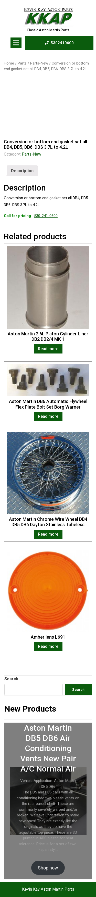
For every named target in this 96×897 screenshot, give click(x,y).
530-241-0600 (46, 215)
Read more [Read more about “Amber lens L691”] (48, 646)
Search (11, 678)
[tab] (16, 42)
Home (9, 63)
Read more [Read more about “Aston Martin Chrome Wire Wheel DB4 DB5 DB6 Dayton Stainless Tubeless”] (48, 534)
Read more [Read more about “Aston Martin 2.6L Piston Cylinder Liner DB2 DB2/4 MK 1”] (48, 348)
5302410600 (59, 42)
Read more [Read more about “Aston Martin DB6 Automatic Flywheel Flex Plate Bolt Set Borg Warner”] (48, 416)
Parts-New (39, 63)
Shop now (48, 867)
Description (22, 170)
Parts (22, 63)
